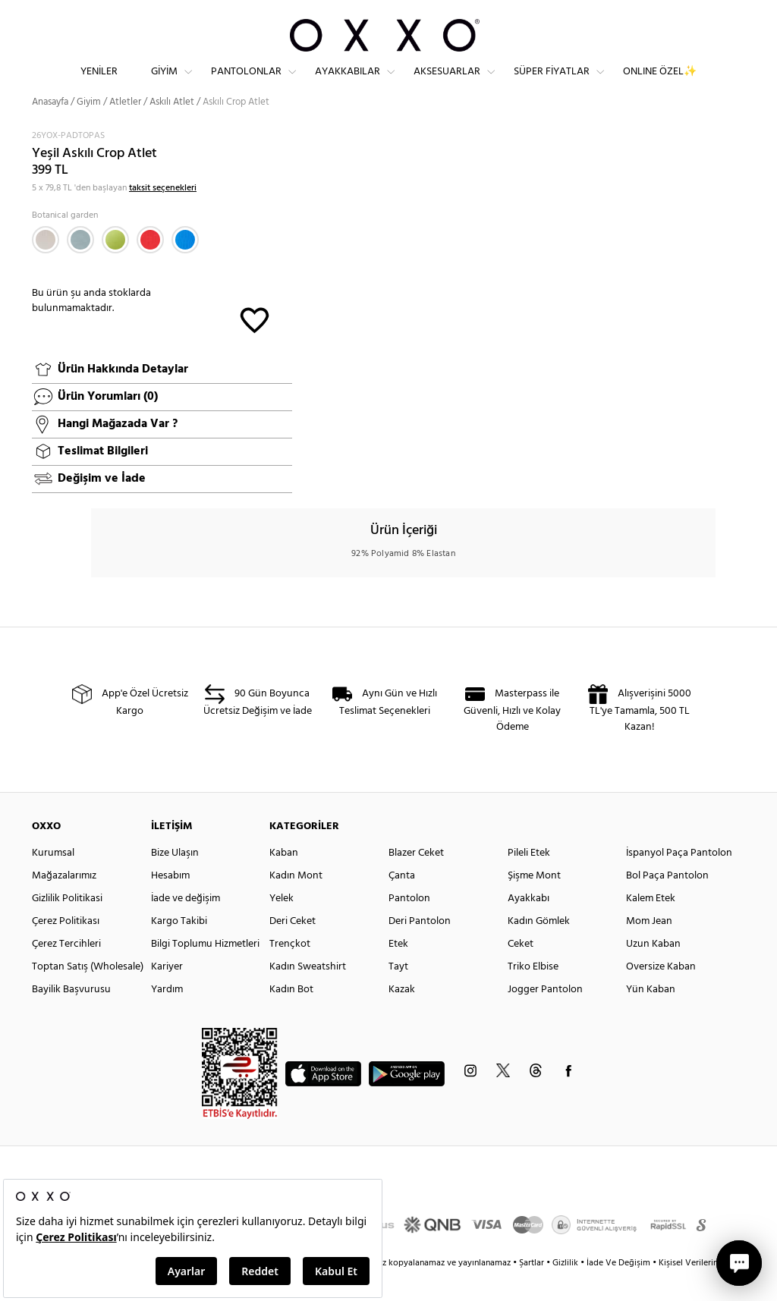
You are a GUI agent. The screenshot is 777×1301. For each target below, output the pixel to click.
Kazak (401, 1016)
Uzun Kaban (653, 970)
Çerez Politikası (65, 948)
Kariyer (167, 993)
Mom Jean (649, 948)
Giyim (164, 84)
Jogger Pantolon (545, 1016)
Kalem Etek (650, 925)
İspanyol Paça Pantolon (679, 879)
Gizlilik (566, 1289)
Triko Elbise (533, 993)
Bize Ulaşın (175, 879)
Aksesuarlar (447, 84)
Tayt (398, 993)
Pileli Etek (529, 879)
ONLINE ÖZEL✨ (660, 84)
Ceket (520, 970)
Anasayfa (50, 129)
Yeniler (99, 84)
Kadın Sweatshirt (307, 993)
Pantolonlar (246, 84)
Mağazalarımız (64, 902)
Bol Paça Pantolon (667, 902)
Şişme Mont (534, 902)
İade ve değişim (185, 925)
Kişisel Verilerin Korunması (710, 1289)
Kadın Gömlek (539, 948)
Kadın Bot (291, 1016)
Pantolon (409, 925)
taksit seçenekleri (163, 214)
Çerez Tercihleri (66, 970)
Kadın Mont (295, 902)
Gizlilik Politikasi (67, 925)
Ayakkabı (528, 925)
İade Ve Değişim (618, 1289)
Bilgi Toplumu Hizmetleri (205, 970)
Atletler (125, 129)
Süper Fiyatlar (552, 84)
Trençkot (289, 970)
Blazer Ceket (416, 879)
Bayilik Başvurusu (71, 1016)
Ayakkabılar (347, 84)
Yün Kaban (650, 1016)
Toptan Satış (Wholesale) (87, 993)
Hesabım (170, 902)
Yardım (167, 1016)
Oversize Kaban (661, 993)
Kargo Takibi (179, 948)
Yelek (281, 925)
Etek (398, 970)
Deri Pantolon (419, 948)
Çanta (401, 902)
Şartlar (532, 1289)
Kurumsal (53, 879)
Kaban (283, 879)
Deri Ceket (292, 948)
